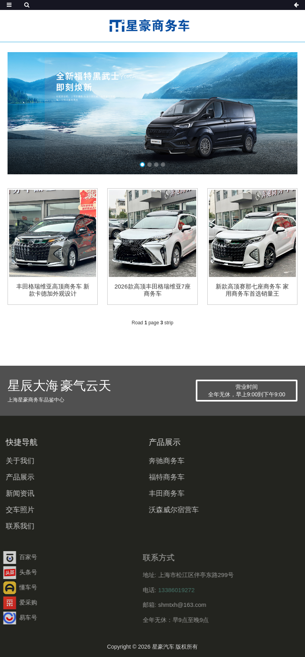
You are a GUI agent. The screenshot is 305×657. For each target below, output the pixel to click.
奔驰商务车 (143, 461)
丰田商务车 (143, 493)
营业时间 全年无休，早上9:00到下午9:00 (247, 390)
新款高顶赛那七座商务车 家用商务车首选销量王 (252, 290)
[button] (142, 164)
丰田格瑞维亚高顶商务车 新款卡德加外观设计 (52, 290)
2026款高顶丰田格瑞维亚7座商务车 (152, 290)
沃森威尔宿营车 (150, 510)
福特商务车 (143, 477)
